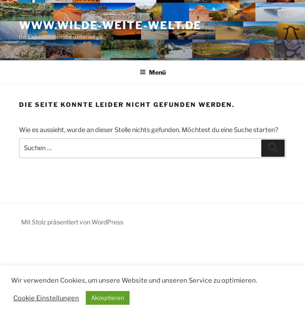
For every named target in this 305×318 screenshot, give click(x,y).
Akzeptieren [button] (107, 297)
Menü (153, 72)
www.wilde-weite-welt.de (110, 25)
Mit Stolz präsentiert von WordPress (72, 222)
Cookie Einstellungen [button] (46, 298)
